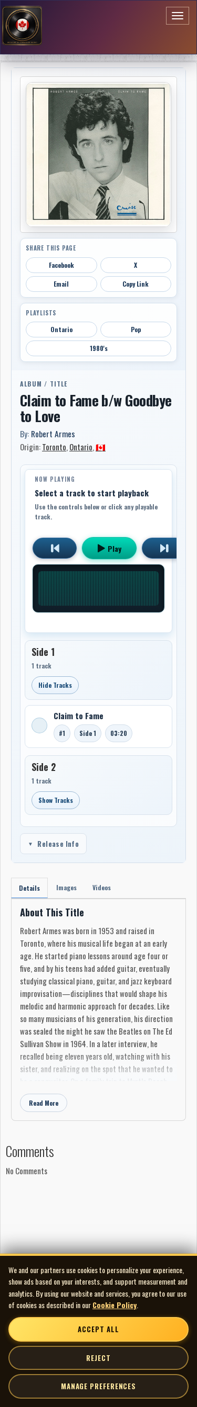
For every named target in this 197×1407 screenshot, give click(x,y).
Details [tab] (29, 887)
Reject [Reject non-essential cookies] (98, 1358)
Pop (136, 329)
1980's (99, 348)
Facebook (61, 264)
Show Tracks (55, 800)
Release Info (53, 843)
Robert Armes (53, 433)
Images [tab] (66, 887)
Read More (43, 1102)
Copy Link (135, 283)
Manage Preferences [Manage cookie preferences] (98, 1386)
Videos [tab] (101, 887)
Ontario (61, 329)
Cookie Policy (114, 1304)
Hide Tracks (55, 684)
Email (61, 283)
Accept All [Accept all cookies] (98, 1329)
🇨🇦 (101, 446)
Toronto (54, 446)
